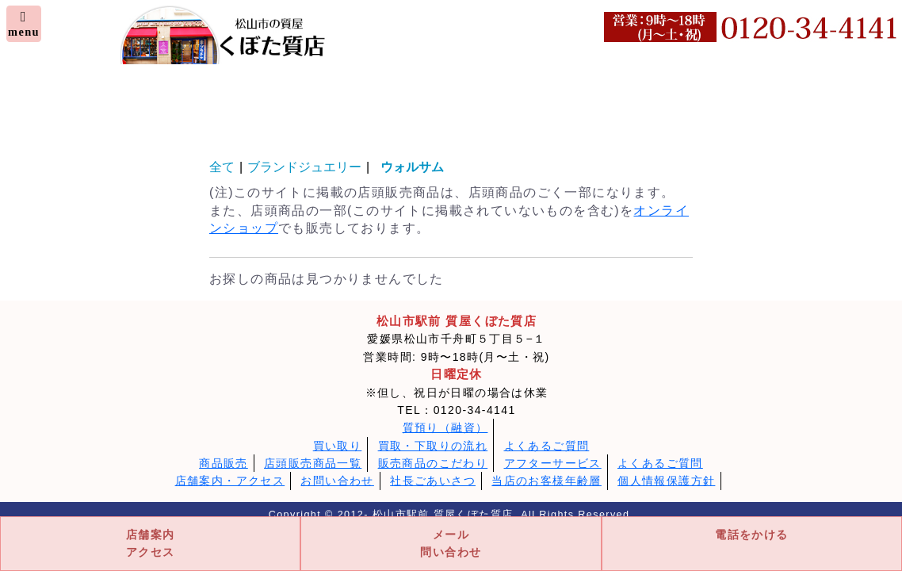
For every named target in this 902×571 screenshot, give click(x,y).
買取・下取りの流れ (433, 445)
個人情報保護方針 (666, 480)
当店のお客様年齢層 (546, 480)
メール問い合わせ (450, 543)
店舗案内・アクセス (230, 480)
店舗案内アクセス (150, 543)
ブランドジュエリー (304, 167)
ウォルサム (418, 167)
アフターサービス (553, 463)
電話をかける (751, 534)
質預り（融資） (445, 427)
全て (222, 167)
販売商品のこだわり (433, 463)
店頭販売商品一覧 (312, 463)
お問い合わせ (336, 480)
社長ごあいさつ (433, 480)
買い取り (337, 445)
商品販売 (223, 463)
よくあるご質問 (547, 445)
